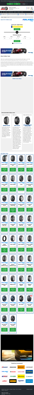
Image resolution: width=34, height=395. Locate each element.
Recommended (5, 112)
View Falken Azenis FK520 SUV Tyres (4, 189)
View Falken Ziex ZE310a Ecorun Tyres (13, 309)
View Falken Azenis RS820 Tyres (13, 189)
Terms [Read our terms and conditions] (17, 389)
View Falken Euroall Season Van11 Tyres (21, 209)
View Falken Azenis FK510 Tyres (4, 169)
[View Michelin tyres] (29, 376)
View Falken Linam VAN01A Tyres (21, 249)
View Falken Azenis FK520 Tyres (29, 169)
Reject (17, 3)
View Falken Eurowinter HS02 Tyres (13, 229)
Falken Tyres (7, 56)
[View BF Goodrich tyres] (4, 367)
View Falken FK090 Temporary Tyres (4, 250)
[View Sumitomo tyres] (29, 381)
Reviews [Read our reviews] (11, 389)
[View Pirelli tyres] (13, 381)
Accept (10, 3)
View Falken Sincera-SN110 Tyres (21, 269)
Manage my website (29, 389)
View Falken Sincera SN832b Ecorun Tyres (13, 269)
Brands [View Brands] (5, 17)
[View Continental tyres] (21, 367)
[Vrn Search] (17, 27)
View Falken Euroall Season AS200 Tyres (30, 189)
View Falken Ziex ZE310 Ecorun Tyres (4, 309)
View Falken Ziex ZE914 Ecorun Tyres (29, 309)
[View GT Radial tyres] (4, 376)
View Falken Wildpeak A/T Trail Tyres (4, 289)
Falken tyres (12, 112)
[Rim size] (20, 38)
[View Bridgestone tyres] (13, 367)
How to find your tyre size (18, 43)
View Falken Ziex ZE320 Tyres (21, 309)
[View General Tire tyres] (21, 372)
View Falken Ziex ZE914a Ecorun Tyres (4, 329)
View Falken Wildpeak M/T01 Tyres (21, 289)
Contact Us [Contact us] (6, 390)
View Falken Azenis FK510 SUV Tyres (13, 169)
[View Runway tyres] (21, 381)
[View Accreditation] (31, 8)
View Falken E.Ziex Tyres (21, 189)
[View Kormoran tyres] (21, 376)
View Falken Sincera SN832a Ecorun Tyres (4, 269)
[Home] (1, 12)
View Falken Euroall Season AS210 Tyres (4, 209)
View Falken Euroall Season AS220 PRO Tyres (13, 210)
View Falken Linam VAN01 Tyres (13, 249)
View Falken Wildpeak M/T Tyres (13, 289)
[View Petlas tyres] (4, 381)
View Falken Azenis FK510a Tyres (21, 169)
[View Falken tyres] (4, 372)
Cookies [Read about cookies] (3, 390)
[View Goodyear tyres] (29, 372)
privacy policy (22, 2)
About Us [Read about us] (8, 389)
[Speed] (27, 38)
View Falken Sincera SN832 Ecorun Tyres (30, 249)
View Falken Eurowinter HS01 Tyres (29, 209)
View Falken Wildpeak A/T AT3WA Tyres (29, 269)
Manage (24, 3)
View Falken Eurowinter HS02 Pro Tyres (21, 229)
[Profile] (13, 38)
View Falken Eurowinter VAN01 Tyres (29, 229)
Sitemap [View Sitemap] (19, 389)
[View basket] (33, 12)
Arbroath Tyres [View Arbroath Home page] (4, 389)
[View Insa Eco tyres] (13, 376)
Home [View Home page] (2, 17)
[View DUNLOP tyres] (29, 367)
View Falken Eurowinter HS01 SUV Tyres (4, 229)
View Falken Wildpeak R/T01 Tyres (29, 289)
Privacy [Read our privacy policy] (14, 389)
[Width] (6, 38)
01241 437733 (11, 9)
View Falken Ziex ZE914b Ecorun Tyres (13, 329)
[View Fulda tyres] (13, 372)
